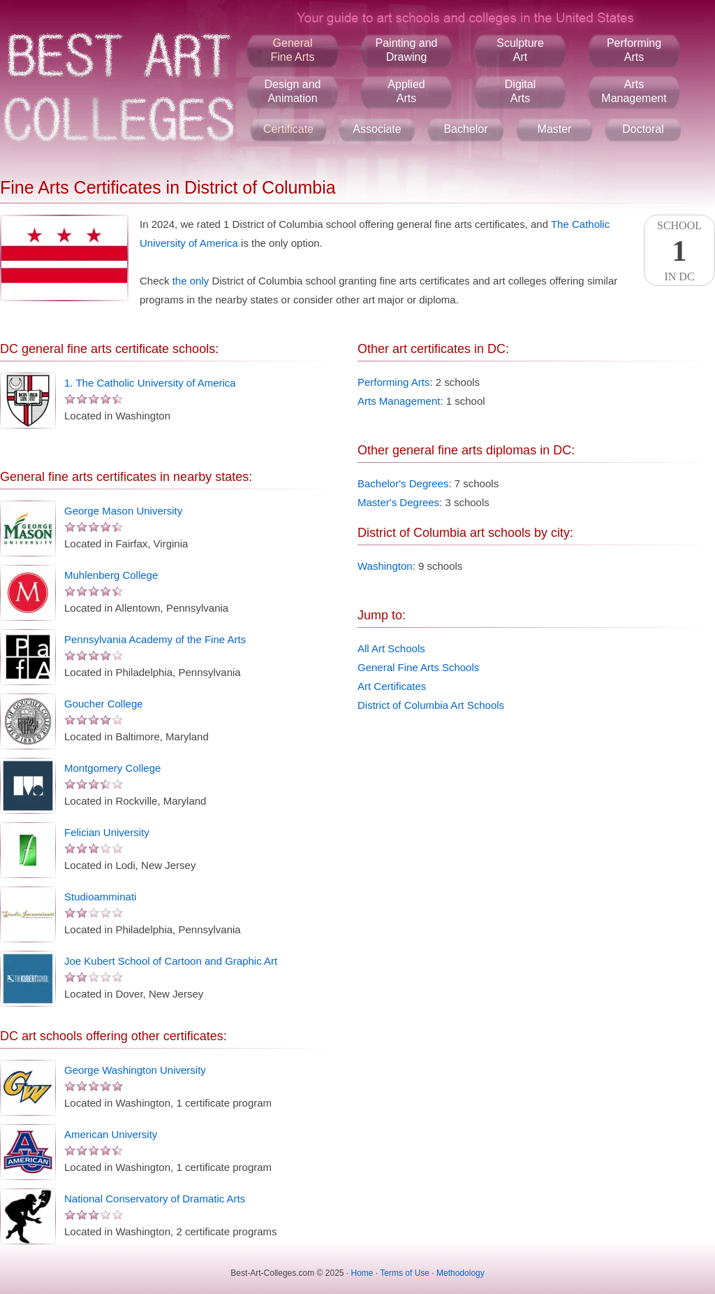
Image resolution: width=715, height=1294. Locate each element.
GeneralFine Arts (292, 50)
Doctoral (643, 129)
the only (190, 281)
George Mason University (123, 511)
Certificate (288, 129)
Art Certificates (392, 686)
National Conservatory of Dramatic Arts (154, 1199)
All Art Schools (391, 648)
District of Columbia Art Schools (431, 705)
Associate (377, 129)
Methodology (460, 1273)
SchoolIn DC (679, 251)
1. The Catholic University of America (150, 383)
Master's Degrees (398, 502)
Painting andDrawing (407, 50)
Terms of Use (404, 1273)
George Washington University (135, 1070)
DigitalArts (520, 91)
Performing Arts (393, 382)
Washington (385, 566)
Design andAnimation (293, 91)
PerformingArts (634, 50)
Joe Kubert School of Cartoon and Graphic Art (170, 961)
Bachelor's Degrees (403, 483)
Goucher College (103, 704)
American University (110, 1134)
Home (362, 1273)
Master (555, 129)
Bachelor (465, 129)
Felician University (106, 832)
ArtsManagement (633, 91)
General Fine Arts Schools (418, 667)
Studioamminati (100, 897)
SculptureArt (520, 50)
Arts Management (399, 401)
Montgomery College (112, 768)
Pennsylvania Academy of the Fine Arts (155, 639)
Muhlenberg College (111, 575)
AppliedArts (406, 91)
